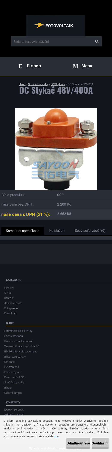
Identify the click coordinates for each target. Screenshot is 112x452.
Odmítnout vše (78, 443)
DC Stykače (58, 84)
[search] (97, 41)
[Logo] (55, 25)
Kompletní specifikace (22, 231)
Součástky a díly (38, 84)
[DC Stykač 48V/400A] (56, 110)
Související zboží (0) (90, 231)
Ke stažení (57, 231)
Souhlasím (100, 443)
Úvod (22, 84)
